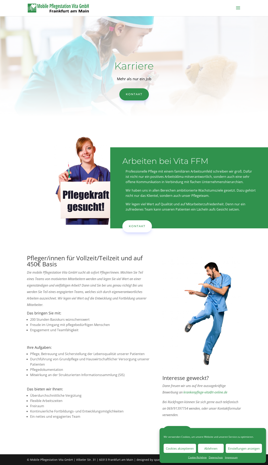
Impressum (231, 457)
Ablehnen (210, 448)
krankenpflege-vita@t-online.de (205, 392)
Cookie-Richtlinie (197, 457)
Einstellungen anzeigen (244, 448)
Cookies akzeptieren (180, 448)
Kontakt (134, 94)
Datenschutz (216, 457)
